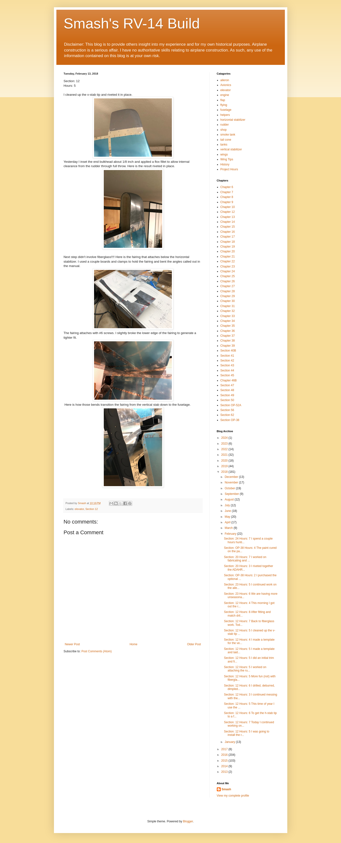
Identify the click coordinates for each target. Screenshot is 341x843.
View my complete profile (233, 795)
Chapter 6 (226, 187)
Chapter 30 (227, 301)
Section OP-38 (229, 420)
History (224, 164)
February (231, 533)
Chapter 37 (227, 335)
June (228, 511)
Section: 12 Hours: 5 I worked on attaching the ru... (245, 668)
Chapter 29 (227, 296)
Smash (226, 789)
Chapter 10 (227, 207)
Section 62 (227, 415)
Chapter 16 (227, 231)
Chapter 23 (227, 266)
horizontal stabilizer (232, 119)
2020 (224, 460)
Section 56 (227, 410)
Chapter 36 (227, 331)
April (228, 522)
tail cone (225, 139)
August (230, 499)
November (232, 482)
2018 (224, 471)
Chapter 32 (227, 311)
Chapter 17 (227, 236)
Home (133, 644)
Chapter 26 (227, 281)
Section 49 (227, 395)
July (228, 505)
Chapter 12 (227, 212)
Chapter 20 (227, 251)
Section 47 (227, 385)
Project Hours (229, 169)
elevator (79, 509)
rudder (224, 124)
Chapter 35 (227, 325)
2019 (224, 466)
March (229, 528)
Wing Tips (226, 159)
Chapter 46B (228, 380)
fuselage (225, 110)
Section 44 (227, 370)
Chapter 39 (227, 345)
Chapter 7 (226, 192)
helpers (225, 115)
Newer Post (72, 644)
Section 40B (228, 350)
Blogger (188, 821)
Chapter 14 (227, 222)
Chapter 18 (227, 241)
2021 (224, 454)
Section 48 (227, 390)
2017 (224, 749)
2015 (224, 760)
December (232, 477)
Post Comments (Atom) (96, 651)
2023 (224, 443)
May (228, 516)
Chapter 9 (226, 202)
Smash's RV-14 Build (132, 23)
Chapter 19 (227, 246)
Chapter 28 (227, 291)
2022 (224, 449)
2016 (224, 755)
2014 (224, 766)
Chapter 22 (227, 261)
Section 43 (227, 365)
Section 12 (91, 509)
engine (224, 95)
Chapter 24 (227, 271)
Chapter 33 (227, 316)
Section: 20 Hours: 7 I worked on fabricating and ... (245, 558)
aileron (224, 80)
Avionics (225, 85)
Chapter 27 (227, 286)
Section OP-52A (230, 405)
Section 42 (227, 360)
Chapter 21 (227, 256)
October (230, 488)
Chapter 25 (227, 276)
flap (222, 100)
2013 (224, 772)
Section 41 (227, 355)
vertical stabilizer (231, 149)
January (230, 742)
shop (223, 129)
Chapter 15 (227, 226)
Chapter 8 (226, 197)
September (232, 494)
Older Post (194, 644)
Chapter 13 (227, 217)
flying (223, 105)
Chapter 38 (227, 340)
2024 (224, 437)
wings (224, 154)
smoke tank (227, 134)
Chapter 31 (227, 306)
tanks (223, 144)
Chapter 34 (227, 321)
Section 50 (227, 400)
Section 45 (227, 375)
